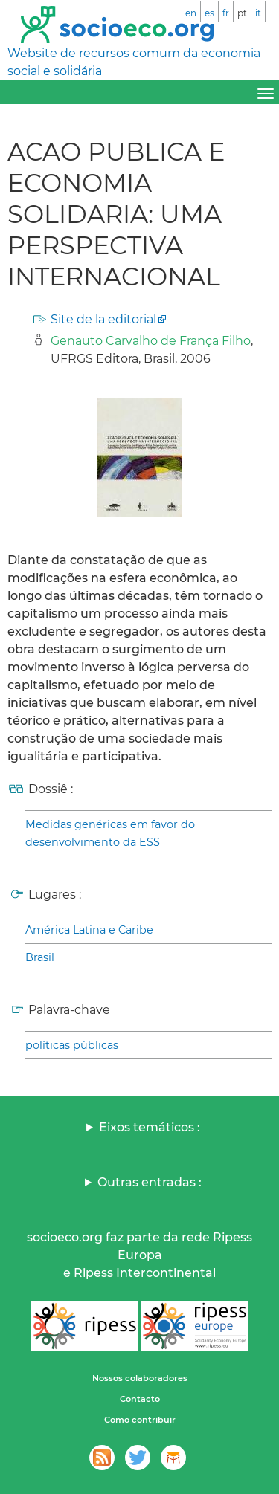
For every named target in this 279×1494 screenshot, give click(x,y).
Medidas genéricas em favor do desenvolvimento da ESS (110, 833)
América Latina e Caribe (89, 930)
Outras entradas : (149, 1182)
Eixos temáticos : (149, 1127)
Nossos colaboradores (139, 1378)
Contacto (140, 1399)
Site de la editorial (103, 319)
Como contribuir (140, 1419)
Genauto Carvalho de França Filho (151, 341)
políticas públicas (71, 1045)
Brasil (39, 957)
